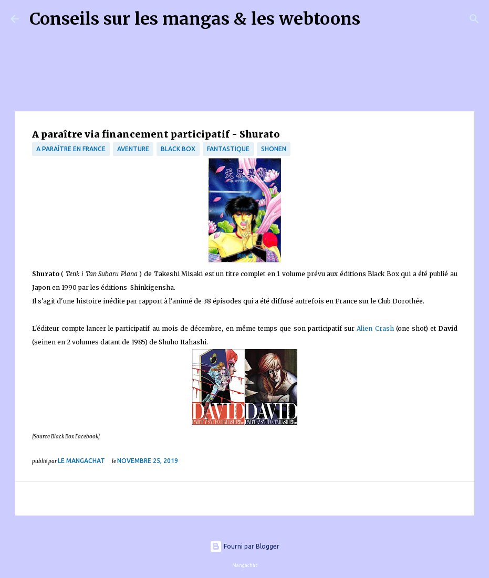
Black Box (178, 148)
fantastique (228, 148)
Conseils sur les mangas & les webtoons (194, 18)
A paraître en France (71, 148)
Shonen (273, 148)
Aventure (133, 148)
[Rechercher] (375, 18)
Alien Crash (375, 328)
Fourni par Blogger (244, 546)
